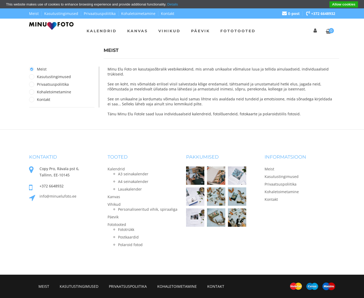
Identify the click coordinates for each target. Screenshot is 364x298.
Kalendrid (102, 31)
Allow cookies (343, 4)
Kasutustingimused (61, 13)
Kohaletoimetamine (138, 13)
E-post (291, 13)
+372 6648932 (320, 13)
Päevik (200, 31)
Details (172, 4)
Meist (34, 13)
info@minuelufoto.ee (58, 196)
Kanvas (137, 31)
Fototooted (238, 31)
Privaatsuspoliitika (100, 13)
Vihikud (169, 31)
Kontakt (167, 13)
